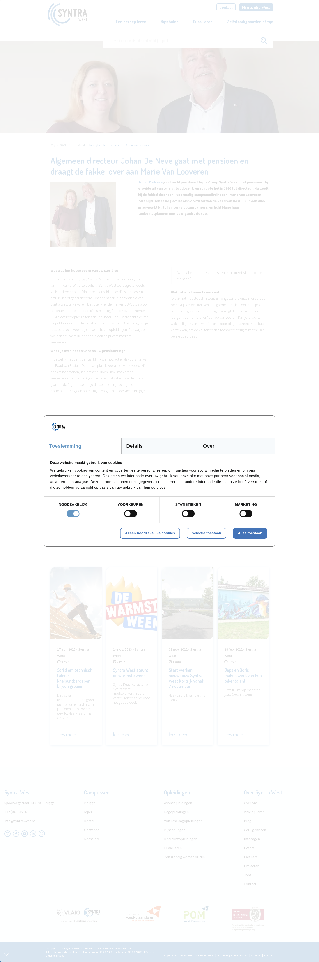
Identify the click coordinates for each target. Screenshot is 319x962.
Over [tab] (209, 446)
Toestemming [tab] (65, 446)
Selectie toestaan (206, 533)
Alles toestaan (250, 533)
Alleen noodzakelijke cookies (150, 533)
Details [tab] (134, 446)
